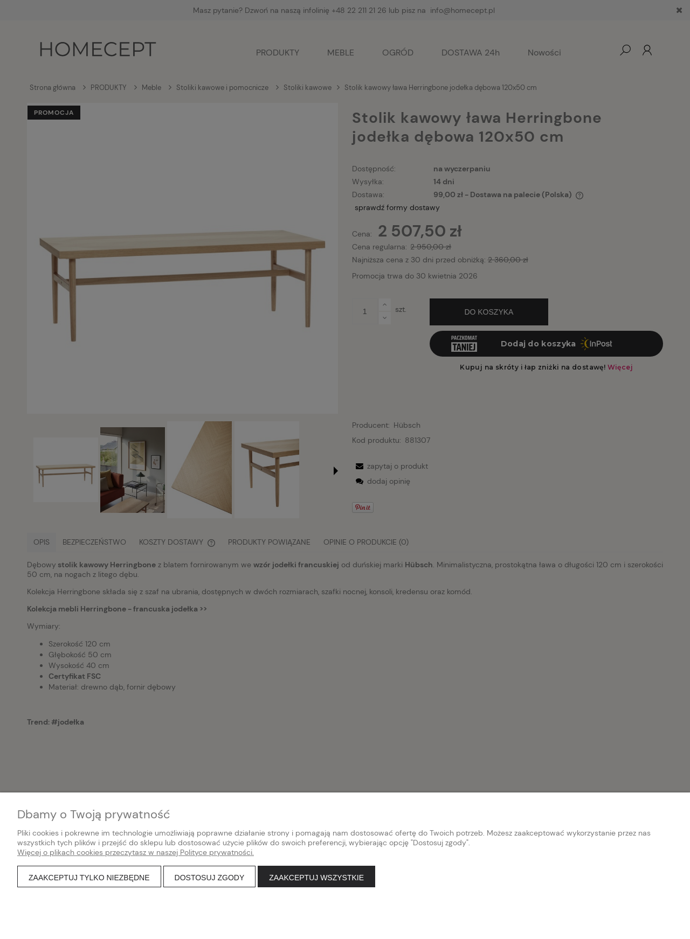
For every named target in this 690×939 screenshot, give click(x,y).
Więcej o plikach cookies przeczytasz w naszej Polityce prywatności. (135, 852)
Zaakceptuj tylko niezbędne (89, 877)
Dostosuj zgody (210, 877)
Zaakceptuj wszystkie (316, 877)
